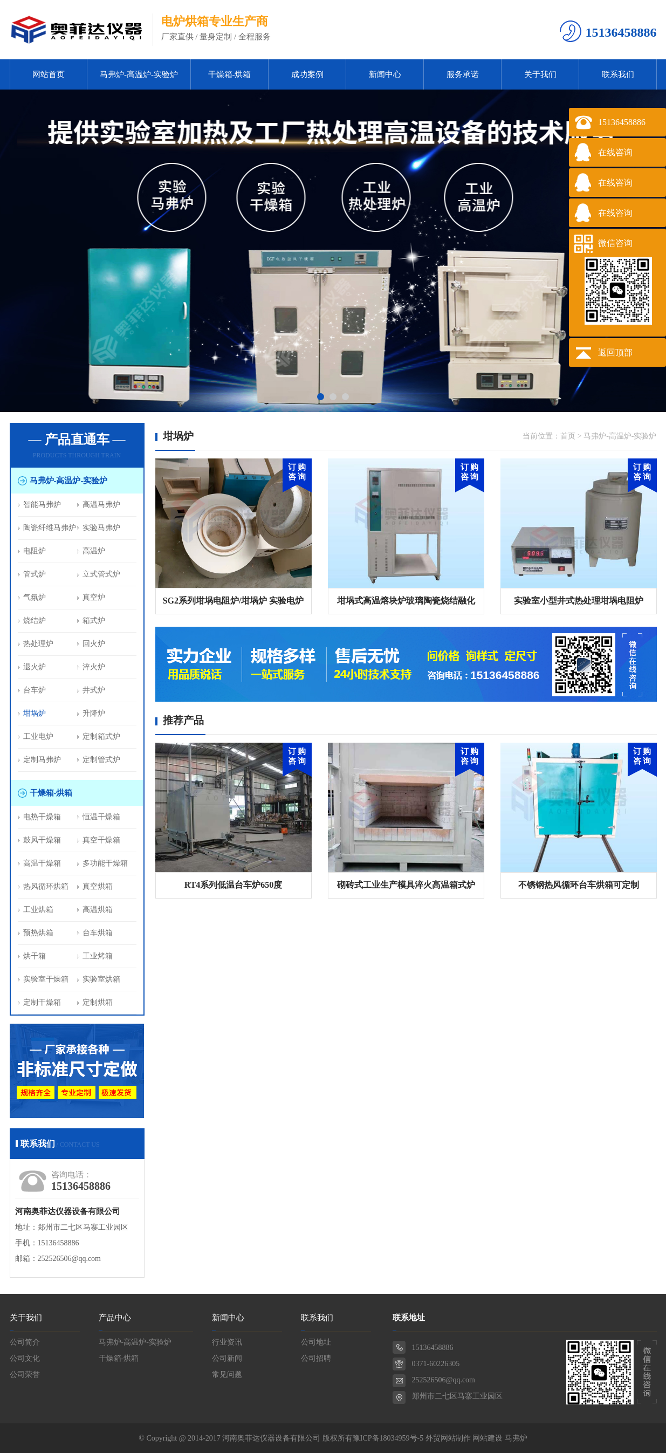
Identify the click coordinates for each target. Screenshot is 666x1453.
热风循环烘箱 (45, 886)
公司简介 (25, 1342)
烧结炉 (34, 620)
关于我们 (540, 74)
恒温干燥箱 (101, 817)
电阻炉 (34, 551)
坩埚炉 (34, 713)
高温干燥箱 (42, 863)
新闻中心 (385, 74)
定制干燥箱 (42, 1002)
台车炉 (34, 690)
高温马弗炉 (101, 505)
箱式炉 (94, 620)
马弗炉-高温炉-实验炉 (139, 74)
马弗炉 (516, 1438)
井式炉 (94, 690)
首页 (567, 436)
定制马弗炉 (42, 760)
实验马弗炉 (101, 528)
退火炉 (34, 667)
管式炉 (34, 574)
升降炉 (94, 713)
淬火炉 (94, 667)
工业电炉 (38, 736)
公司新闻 (227, 1358)
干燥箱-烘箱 (229, 74)
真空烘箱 (98, 886)
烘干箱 (34, 956)
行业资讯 (227, 1342)
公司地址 (316, 1342)
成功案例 (307, 74)
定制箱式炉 (101, 736)
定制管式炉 (101, 760)
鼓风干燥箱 (42, 840)
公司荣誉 (25, 1374)
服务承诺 (463, 74)
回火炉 (94, 644)
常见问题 (227, 1374)
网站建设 (487, 1438)
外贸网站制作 (448, 1438)
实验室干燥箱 (45, 979)
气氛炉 (34, 597)
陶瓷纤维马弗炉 (49, 528)
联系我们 (618, 74)
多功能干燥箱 (105, 863)
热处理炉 (38, 644)
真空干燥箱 (101, 840)
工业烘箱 (38, 910)
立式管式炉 (101, 574)
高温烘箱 (98, 910)
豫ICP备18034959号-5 (388, 1438)
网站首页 (48, 74)
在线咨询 (615, 152)
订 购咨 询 (297, 756)
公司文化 (25, 1358)
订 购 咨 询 (297, 472)
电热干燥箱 (42, 817)
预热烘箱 (38, 933)
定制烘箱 (98, 1002)
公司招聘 (316, 1358)
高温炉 (94, 551)
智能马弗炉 (42, 505)
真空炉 (94, 597)
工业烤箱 (98, 956)
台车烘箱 (98, 933)
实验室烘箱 (101, 979)
